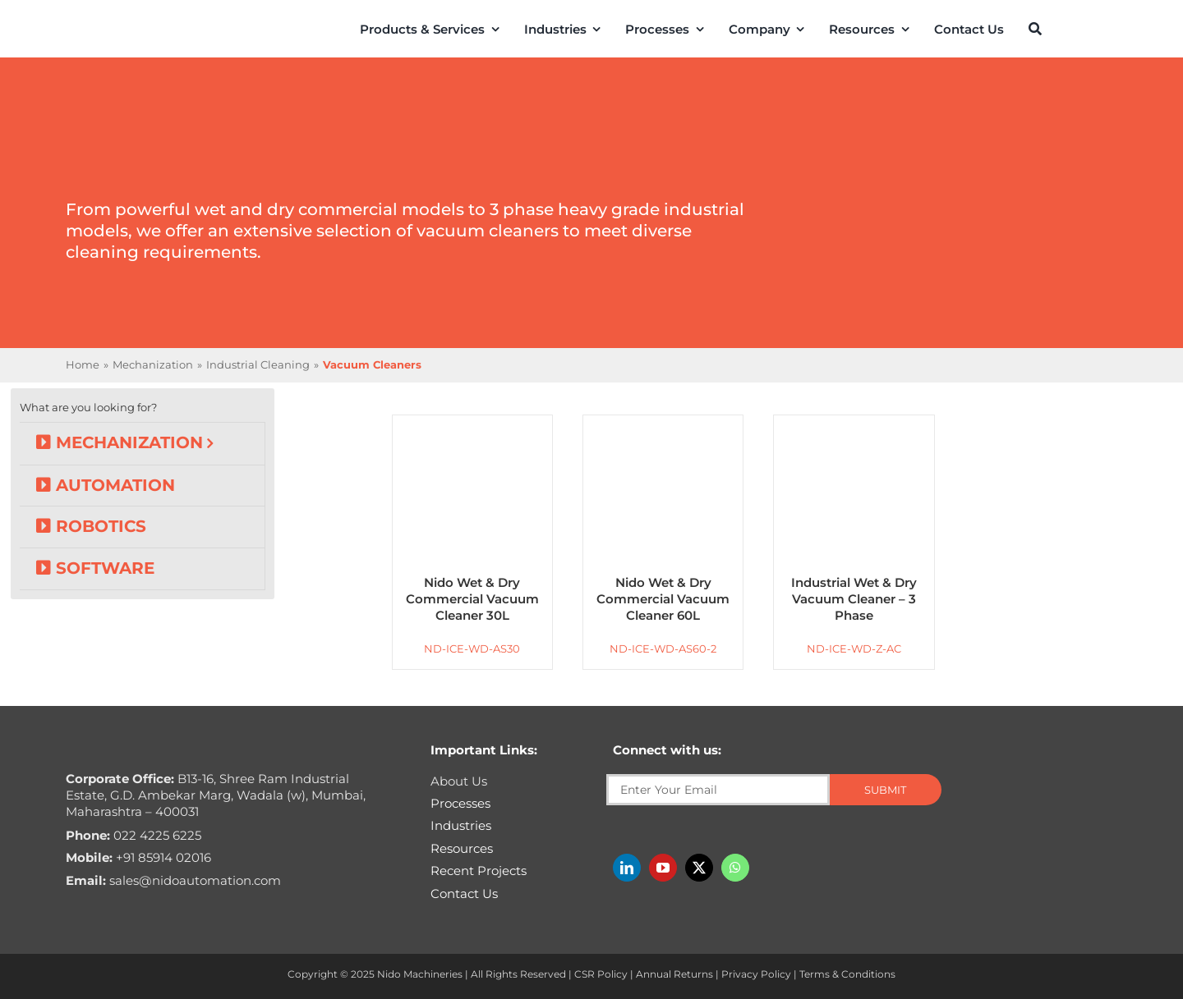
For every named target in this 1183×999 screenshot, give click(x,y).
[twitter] (699, 868)
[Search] (1035, 28)
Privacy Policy (756, 974)
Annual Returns (674, 974)
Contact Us (464, 893)
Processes (460, 803)
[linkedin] (627, 868)
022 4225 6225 (133, 835)
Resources (461, 848)
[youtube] (663, 868)
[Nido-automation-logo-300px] (113, 26)
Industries (460, 825)
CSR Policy (601, 974)
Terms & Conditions (847, 974)
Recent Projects (478, 870)
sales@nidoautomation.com (173, 880)
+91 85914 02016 (138, 857)
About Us (458, 781)
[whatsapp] (735, 868)
